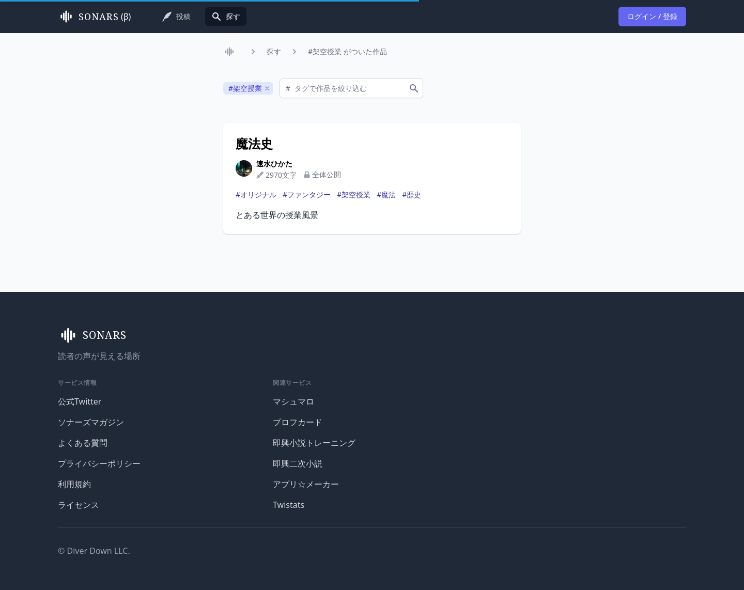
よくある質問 (82, 442)
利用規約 (74, 484)
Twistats (288, 504)
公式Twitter (79, 401)
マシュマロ (293, 401)
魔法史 (254, 143)
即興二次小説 (297, 463)
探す (274, 51)
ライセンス (78, 504)
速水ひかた (274, 163)
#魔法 (386, 194)
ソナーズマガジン (91, 422)
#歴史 (411, 194)
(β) (94, 16)
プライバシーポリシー (99, 463)
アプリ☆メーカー (306, 484)
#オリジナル (256, 194)
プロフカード (297, 422)
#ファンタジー (307, 194)
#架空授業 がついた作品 (347, 51)
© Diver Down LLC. (94, 550)
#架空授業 (353, 194)
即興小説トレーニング (314, 442)
